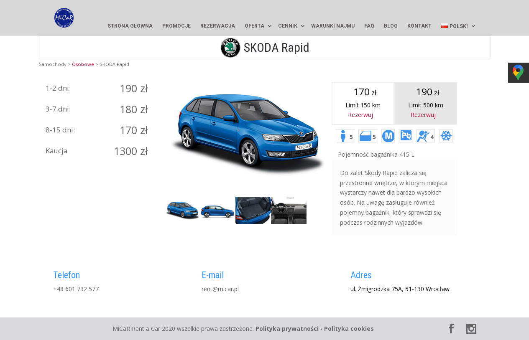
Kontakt (419, 26)
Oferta (254, 26)
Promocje (176, 26)
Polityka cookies (349, 328)
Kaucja (56, 150)
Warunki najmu (333, 26)
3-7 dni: (58, 109)
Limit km (425, 98)
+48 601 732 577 (76, 289)
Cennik (287, 26)
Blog (391, 26)
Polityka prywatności (287, 328)
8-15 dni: (60, 129)
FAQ (369, 26)
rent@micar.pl (220, 289)
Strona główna (130, 26)
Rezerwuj (360, 115)
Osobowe (83, 64)
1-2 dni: (58, 88)
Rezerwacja (217, 26)
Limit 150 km (363, 98)
